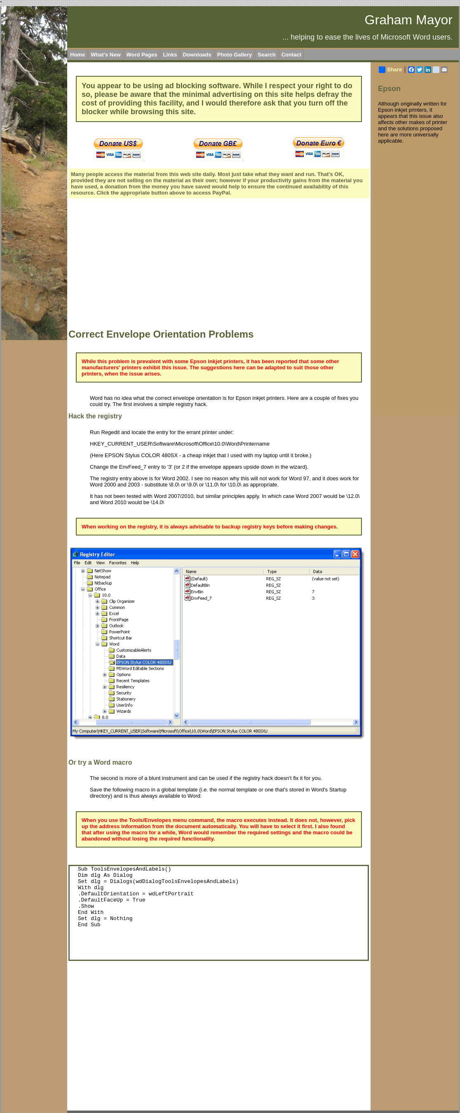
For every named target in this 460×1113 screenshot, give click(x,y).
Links (170, 55)
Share (390, 69)
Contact (291, 55)
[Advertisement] (147, 264)
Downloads (197, 55)
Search (266, 55)
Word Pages (142, 55)
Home (77, 55)
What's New (105, 55)
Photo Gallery (234, 55)
